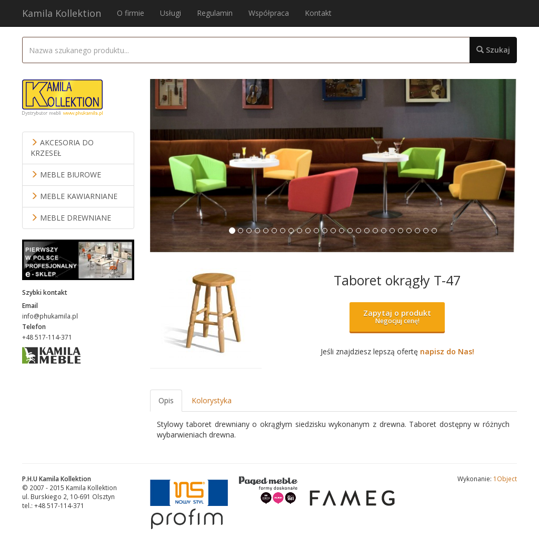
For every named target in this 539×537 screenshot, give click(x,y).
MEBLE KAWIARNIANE (74, 196)
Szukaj (493, 50)
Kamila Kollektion (61, 13)
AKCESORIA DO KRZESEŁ (62, 147)
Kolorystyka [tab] (212, 400)
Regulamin (215, 13)
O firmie (130, 13)
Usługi (170, 13)
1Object (505, 478)
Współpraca (268, 13)
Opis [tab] (166, 400)
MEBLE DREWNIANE (71, 218)
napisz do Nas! (447, 351)
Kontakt (318, 13)
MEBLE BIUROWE (66, 175)
